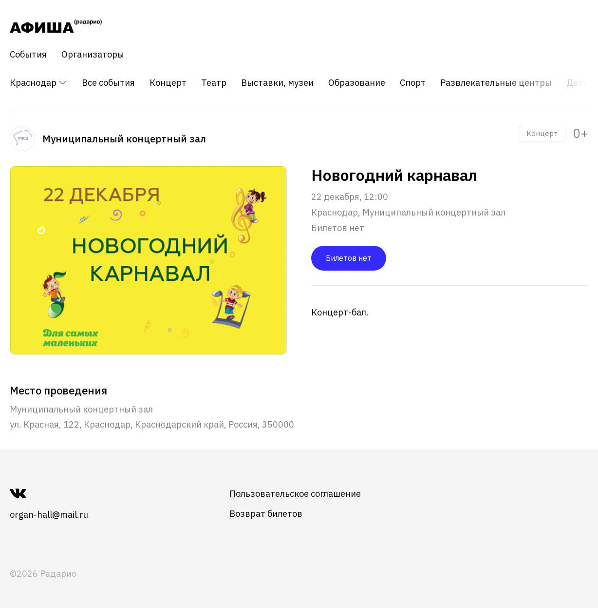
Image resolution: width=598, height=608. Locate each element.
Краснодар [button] (38, 82)
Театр (213, 83)
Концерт (168, 83)
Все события (108, 83)
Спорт (413, 83)
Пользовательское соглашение (295, 494)
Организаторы (92, 54)
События (28, 54)
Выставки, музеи (277, 83)
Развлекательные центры (496, 83)
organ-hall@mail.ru (49, 515)
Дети (577, 83)
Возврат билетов (265, 514)
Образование (356, 83)
